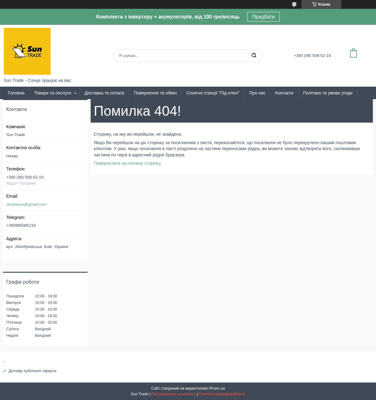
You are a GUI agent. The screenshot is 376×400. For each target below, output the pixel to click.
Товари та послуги (52, 92)
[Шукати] (253, 55)
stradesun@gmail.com (26, 204)
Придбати (263, 16)
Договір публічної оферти (32, 370)
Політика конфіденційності (222, 394)
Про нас (257, 92)
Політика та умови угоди (328, 92)
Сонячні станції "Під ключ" (212, 92)
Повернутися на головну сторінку (127, 163)
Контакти (284, 92)
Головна (16, 92)
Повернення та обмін (155, 92)
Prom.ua (217, 388)
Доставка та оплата (104, 92)
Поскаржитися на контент (173, 394)
